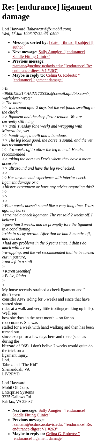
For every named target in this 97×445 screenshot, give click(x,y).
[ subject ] (84, 42)
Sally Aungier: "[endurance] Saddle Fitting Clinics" (48, 54)
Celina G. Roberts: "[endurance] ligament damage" (46, 77)
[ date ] (55, 42)
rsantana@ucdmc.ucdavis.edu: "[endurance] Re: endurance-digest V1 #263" (52, 68)
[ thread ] (68, 42)
